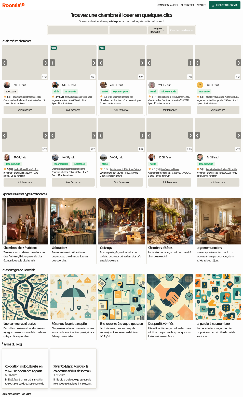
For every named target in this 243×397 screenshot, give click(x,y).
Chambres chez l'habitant (20, 248)
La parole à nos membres (213, 323)
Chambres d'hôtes (160, 248)
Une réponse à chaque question (121, 323)
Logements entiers (209, 248)
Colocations (59, 248)
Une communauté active (20, 323)
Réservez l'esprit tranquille (69, 323)
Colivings (106, 248)
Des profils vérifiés (160, 323)
